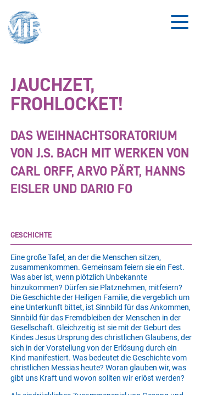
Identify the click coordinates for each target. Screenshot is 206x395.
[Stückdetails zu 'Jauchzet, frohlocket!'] (101, 136)
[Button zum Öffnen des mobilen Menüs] (179, 22)
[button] (27, 28)
